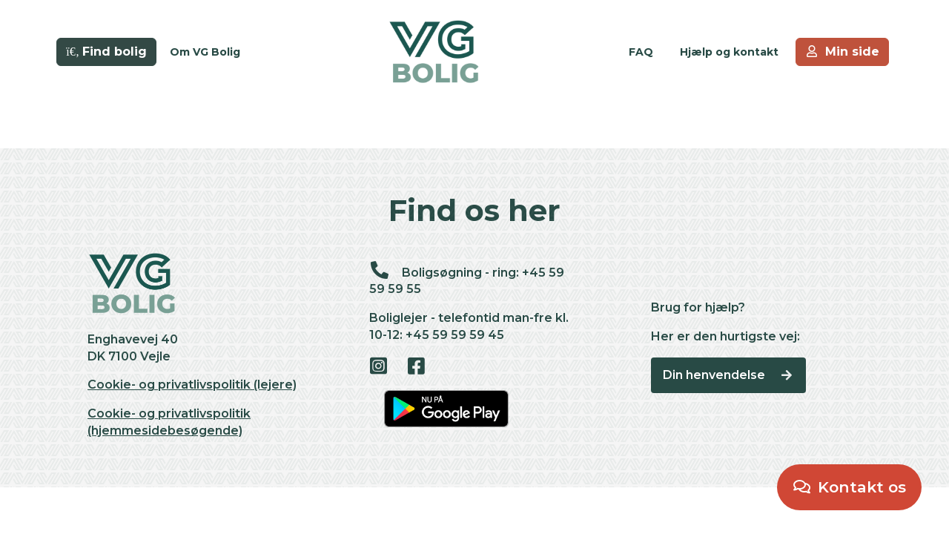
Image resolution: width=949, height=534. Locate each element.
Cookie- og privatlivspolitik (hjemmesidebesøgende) (169, 422)
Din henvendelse (728, 375)
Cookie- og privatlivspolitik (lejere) (192, 385)
